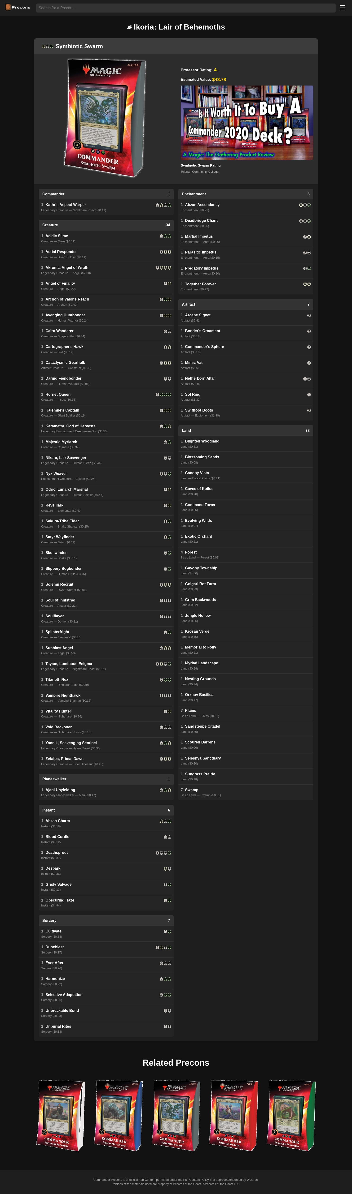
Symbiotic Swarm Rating (201, 165)
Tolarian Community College (200, 171)
